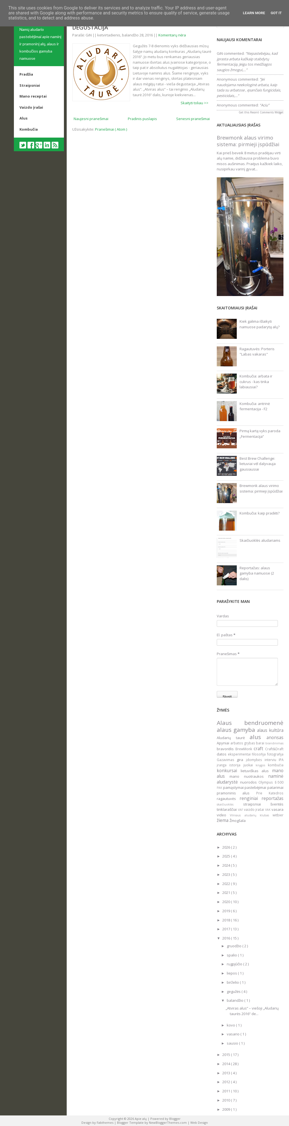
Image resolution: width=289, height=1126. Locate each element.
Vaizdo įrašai (31, 107)
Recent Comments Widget (266, 112)
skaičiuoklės (230, 804)
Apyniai (223, 742)
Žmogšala (238, 820)
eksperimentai (240, 754)
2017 (226, 928)
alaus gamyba (237, 730)
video (223, 814)
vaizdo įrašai (254, 809)
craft (259, 748)
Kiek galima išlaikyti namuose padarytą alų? (260, 324)
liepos (232, 973)
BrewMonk (244, 749)
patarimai (275, 787)
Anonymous (227, 79)
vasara (277, 809)
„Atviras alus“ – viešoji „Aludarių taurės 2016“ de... (252, 1011)
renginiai (251, 798)
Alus (23, 118)
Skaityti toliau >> (194, 102)
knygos (262, 765)
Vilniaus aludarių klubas (251, 815)
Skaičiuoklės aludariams (260, 540)
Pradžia (26, 74)
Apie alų (141, 1119)
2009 (226, 1109)
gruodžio (234, 945)
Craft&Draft (274, 749)
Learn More (254, 13)
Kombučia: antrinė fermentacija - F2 (255, 406)
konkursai (229, 770)
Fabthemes (105, 1122)
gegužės (234, 991)
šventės (276, 804)
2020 (226, 901)
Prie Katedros (269, 793)
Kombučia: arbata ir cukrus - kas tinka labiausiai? (256, 381)
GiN (220, 53)
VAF (241, 810)
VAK (268, 810)
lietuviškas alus (256, 770)
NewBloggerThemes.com (168, 1122)
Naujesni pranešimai (91, 118)
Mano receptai (33, 96)
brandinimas (274, 743)
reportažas (272, 798)
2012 (226, 1081)
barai (260, 743)
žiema (223, 820)
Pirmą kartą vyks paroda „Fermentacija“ (260, 433)
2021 (226, 892)
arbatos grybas (243, 743)
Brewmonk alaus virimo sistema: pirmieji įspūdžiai (248, 141)
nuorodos (249, 782)
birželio (233, 982)
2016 (226, 938)
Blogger (175, 1119)
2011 (226, 1090)
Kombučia (28, 129)
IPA (281, 759)
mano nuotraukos (249, 776)
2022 (226, 883)
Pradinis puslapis (142, 118)
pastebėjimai (256, 787)
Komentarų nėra (172, 35)
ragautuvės (228, 798)
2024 (226, 865)
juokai (249, 765)
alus (258, 737)
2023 (226, 874)
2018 (226, 920)
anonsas (274, 737)
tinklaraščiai (227, 809)
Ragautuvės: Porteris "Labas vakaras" (257, 351)
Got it (276, 13)
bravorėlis (226, 748)
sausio (233, 1043)
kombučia (275, 765)
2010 (226, 1100)
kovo (231, 1025)
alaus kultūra (270, 730)
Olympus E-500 (270, 782)
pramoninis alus (236, 793)
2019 (226, 910)
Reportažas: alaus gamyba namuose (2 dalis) (257, 573)
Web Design (199, 1122)
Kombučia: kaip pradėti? (260, 513)
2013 (226, 1072)
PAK (220, 788)
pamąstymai (234, 787)
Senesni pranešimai (193, 118)
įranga (223, 765)
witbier (278, 815)
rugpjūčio (235, 963)
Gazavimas (227, 759)
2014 (226, 1063)
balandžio (235, 1000)
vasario (233, 1033)
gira (241, 759)
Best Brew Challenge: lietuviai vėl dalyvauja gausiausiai (258, 464)
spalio (232, 955)
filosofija (259, 754)
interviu (272, 759)
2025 (226, 856)
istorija (236, 765)
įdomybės (255, 759)
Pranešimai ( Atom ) (111, 129)
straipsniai (257, 804)
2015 (226, 1054)
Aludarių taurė (233, 737)
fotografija (275, 754)
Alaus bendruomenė (250, 723)
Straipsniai (29, 85)
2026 (226, 847)
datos (222, 754)
